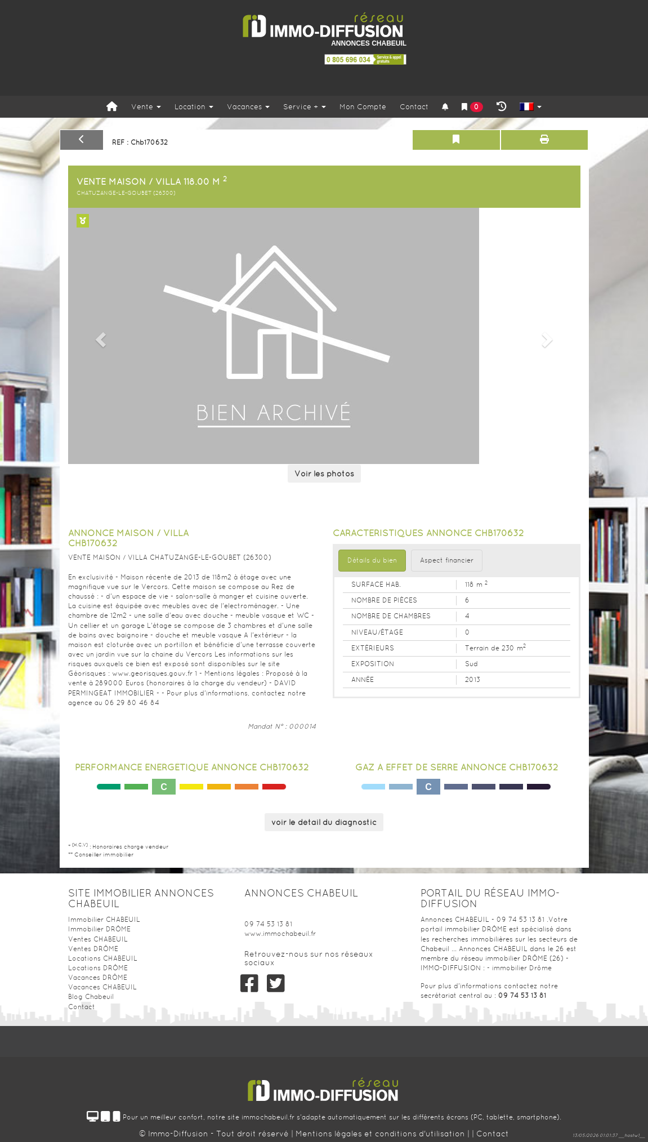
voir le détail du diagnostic (324, 822)
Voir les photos (324, 473)
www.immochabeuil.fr (280, 934)
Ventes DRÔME (93, 949)
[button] (99, 336)
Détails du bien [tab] (372, 560)
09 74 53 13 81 (268, 924)
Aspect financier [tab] (446, 560)
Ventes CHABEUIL (98, 939)
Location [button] (194, 106)
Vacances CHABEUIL (102, 987)
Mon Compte (362, 106)
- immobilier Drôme (519, 968)
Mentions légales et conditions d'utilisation (381, 1133)
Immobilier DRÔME (99, 929)
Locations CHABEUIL (102, 958)
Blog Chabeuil (91, 997)
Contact (414, 106)
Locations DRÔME (98, 968)
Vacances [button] (248, 106)
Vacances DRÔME (97, 978)
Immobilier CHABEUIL (104, 920)
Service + (304, 106)
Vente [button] (146, 106)
